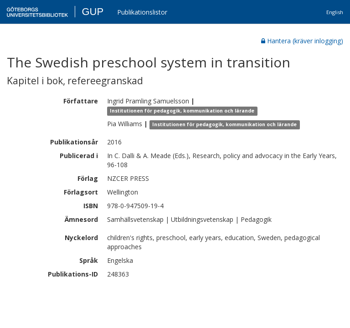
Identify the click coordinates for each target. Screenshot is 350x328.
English (334, 12)
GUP (92, 11)
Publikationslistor (142, 12)
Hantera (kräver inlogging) (302, 40)
